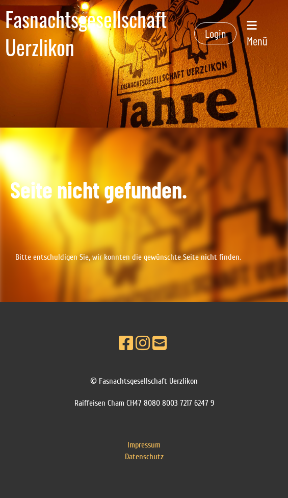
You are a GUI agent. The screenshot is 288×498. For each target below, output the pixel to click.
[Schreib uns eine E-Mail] (159, 343)
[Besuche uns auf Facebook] (126, 343)
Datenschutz (144, 456)
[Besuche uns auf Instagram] (143, 343)
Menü (257, 34)
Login (215, 33)
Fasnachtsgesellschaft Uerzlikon (86, 33)
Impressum (144, 445)
